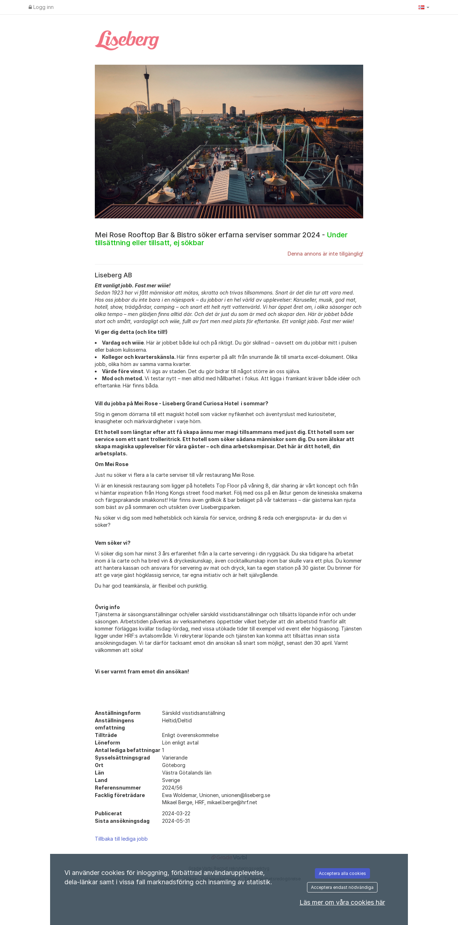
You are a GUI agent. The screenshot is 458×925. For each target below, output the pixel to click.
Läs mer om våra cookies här (342, 902)
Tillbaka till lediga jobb (121, 839)
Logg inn (41, 7)
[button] (424, 7)
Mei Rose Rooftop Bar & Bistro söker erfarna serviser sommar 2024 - (221, 239)
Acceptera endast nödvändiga (342, 887)
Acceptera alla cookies (342, 873)
